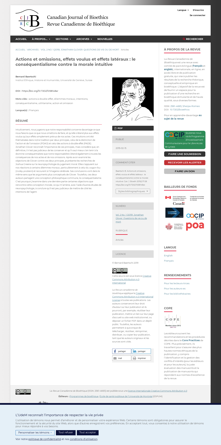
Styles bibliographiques (131, 191)
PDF (120, 128)
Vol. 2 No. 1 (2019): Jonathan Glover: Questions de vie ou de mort (80, 49)
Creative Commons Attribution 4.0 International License (132, 296)
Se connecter (197, 15)
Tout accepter (87, 432)
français (198, 65)
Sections (62, 39)
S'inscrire (198, 10)
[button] (121, 351)
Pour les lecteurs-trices (176, 283)
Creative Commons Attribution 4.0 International (131, 279)
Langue (182, 10)
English (168, 255)
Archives (83, 39)
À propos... (40, 39)
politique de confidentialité (44, 439)
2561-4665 (175, 106)
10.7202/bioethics (179, 109)
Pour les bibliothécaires (177, 293)
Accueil (21, 39)
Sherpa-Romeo (191, 106)
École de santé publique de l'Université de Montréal (125, 396)
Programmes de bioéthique (84, 396)
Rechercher (193, 39)
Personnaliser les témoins (35, 432)
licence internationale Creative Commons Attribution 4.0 (157, 391)
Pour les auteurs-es (174, 288)
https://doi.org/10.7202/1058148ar (40, 90)
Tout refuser (66, 432)
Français (169, 260)
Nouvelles (104, 39)
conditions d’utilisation (83, 439)
